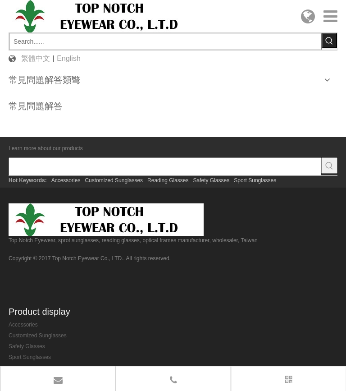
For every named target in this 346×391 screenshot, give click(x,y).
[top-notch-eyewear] (106, 219)
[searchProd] (165, 166)
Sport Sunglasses (255, 180)
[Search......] (165, 41)
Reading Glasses (167, 180)
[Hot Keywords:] (329, 40)
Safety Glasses (211, 180)
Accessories (66, 180)
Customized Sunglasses (114, 180)
